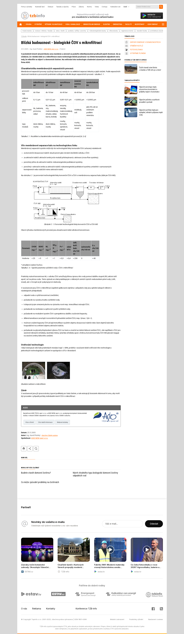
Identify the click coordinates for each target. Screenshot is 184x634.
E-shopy (104, 7)
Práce (74, 7)
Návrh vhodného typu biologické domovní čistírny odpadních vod (95, 474)
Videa (97, 7)
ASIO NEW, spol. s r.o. (51, 49)
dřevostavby (113, 31)
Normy (89, 7)
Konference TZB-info (86, 608)
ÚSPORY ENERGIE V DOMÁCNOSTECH (145, 42)
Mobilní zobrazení (117, 619)
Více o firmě (29, 422)
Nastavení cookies (155, 619)
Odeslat (154, 523)
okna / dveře (60, 31)
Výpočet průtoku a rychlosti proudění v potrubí (149, 101)
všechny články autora (50, 435)
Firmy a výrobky (26, 7)
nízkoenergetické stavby (97, 31)
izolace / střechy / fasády (44, 31)
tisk (23, 448)
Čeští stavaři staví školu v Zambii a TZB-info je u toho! (150, 68)
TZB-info (23, 36)
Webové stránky (62, 422)
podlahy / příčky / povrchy (77, 31)
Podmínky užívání (136, 619)
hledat (36, 448)
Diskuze (50, 7)
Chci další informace (45, 422)
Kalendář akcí (40, 7)
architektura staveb (156, 31)
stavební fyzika (142, 31)
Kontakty (50, 608)
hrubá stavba (27, 31)
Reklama (36, 608)
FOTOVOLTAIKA (136, 50)
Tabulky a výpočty (62, 7)
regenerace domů (127, 31)
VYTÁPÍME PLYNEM (138, 53)
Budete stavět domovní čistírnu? (36, 472)
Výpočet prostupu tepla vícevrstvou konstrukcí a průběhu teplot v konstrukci (149, 89)
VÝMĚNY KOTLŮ (136, 46)
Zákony (81, 7)
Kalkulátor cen (115, 7)
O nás (24, 608)
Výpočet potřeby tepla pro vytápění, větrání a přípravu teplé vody (151, 112)
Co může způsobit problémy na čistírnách (40, 482)
